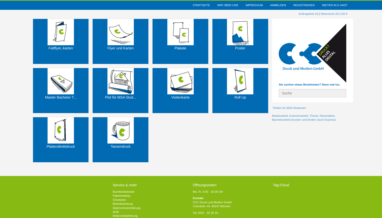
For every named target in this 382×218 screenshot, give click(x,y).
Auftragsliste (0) (309, 13)
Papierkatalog (121, 195)
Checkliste (119, 199)
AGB (116, 211)
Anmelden (278, 5)
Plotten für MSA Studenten (289, 107)
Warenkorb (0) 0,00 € (334, 13)
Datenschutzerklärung (126, 207)
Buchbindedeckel (124, 191)
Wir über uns (227, 5)
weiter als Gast (334, 5)
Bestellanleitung (123, 203)
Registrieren (303, 5)
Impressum (254, 5)
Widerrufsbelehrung (125, 215)
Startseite (201, 5)
